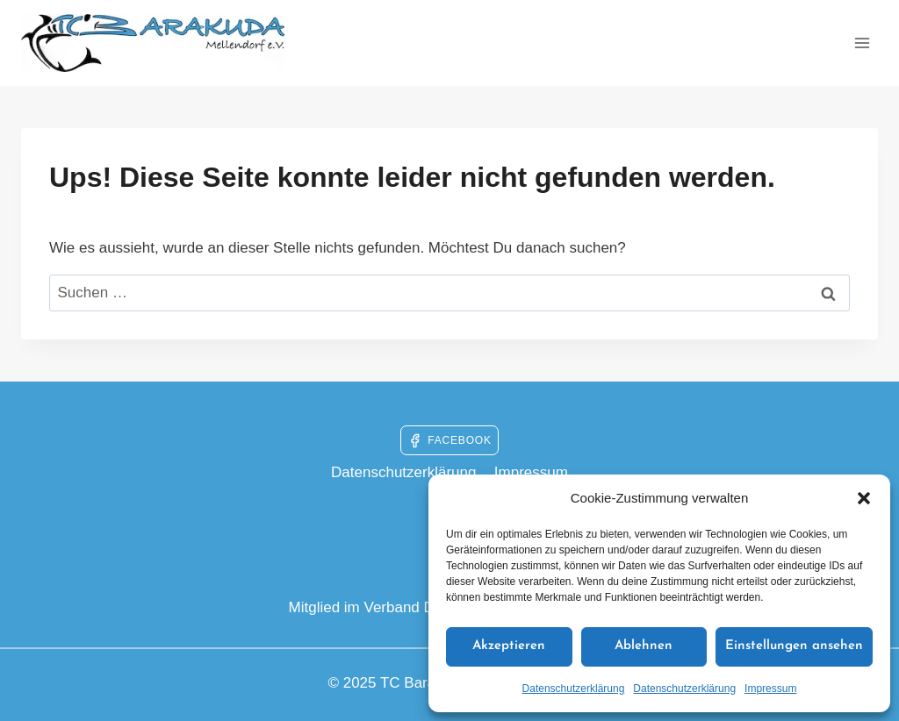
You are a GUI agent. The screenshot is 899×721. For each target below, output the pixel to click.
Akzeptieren (508, 646)
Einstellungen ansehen (794, 646)
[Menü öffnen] (861, 42)
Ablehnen (643, 646)
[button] (864, 498)
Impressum (770, 688)
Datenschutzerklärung (573, 688)
